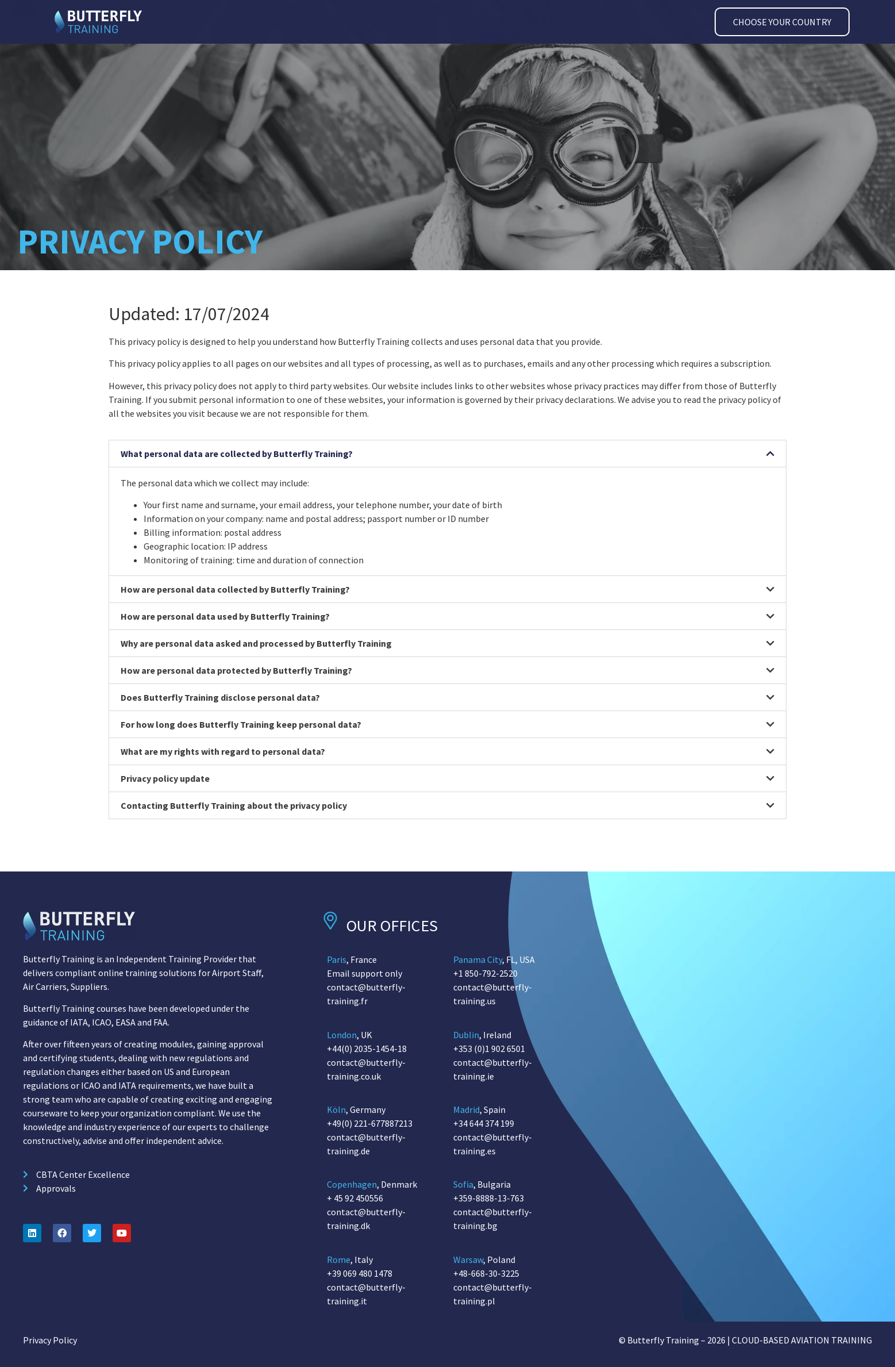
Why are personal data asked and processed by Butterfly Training (256, 644)
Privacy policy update (165, 779)
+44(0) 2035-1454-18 (367, 1048)
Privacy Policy (50, 1340)
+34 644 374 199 (483, 1123)
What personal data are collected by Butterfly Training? (237, 453)
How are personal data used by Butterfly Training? (225, 617)
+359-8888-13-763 (488, 1198)
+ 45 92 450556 (355, 1198)
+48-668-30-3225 (486, 1273)
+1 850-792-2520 (485, 973)
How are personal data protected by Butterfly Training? (236, 671)
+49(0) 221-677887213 (369, 1123)
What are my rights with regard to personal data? (223, 752)
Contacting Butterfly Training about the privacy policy (234, 806)
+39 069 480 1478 (359, 1273)
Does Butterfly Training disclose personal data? (220, 698)
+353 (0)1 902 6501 (489, 1048)
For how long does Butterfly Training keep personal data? (241, 725)
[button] (447, 453)
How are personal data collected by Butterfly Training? (235, 590)
